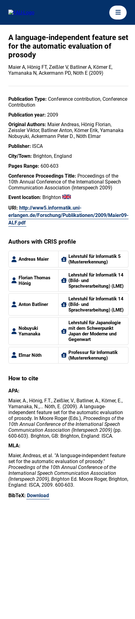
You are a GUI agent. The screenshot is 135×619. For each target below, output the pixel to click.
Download (38, 495)
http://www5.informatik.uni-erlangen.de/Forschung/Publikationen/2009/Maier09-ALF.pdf (68, 215)
